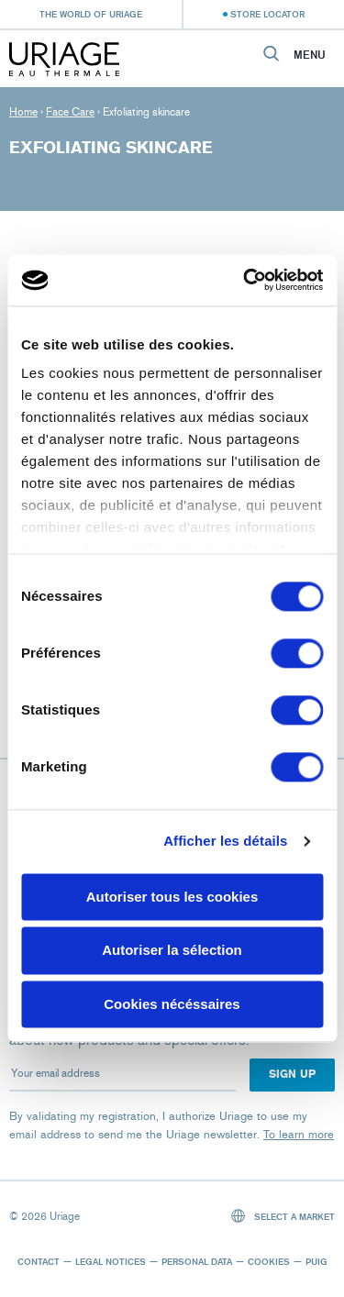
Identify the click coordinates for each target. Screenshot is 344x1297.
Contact (38, 1261)
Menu (310, 55)
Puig (316, 1261)
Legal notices (110, 1261)
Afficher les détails (225, 840)
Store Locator (267, 13)
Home (23, 111)
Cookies (269, 1261)
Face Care (70, 111)
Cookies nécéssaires (171, 1004)
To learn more (298, 1134)
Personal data (196, 1261)
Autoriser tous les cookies (172, 896)
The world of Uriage (90, 13)
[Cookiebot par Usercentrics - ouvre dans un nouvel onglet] (245, 280)
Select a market (283, 1216)
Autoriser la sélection (172, 951)
